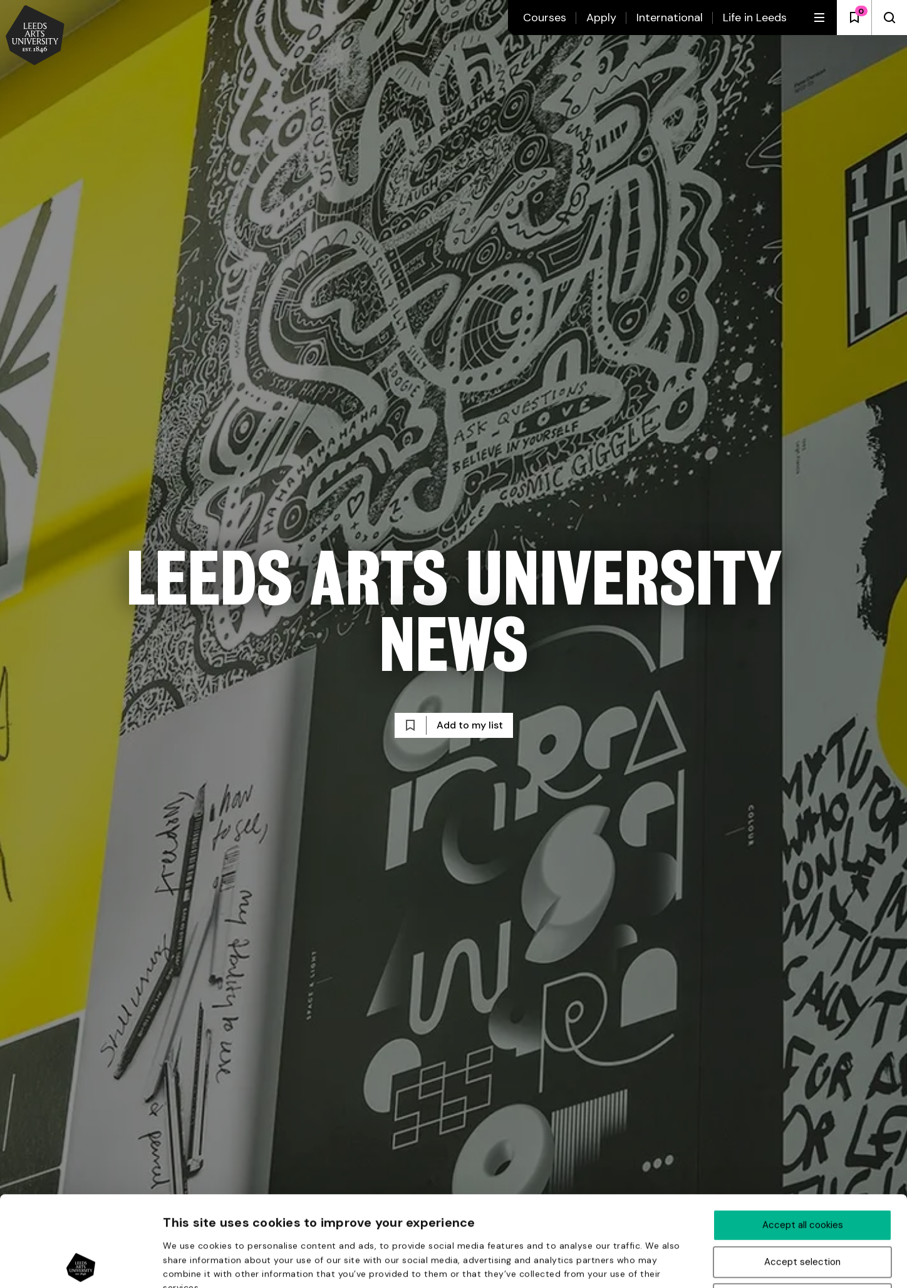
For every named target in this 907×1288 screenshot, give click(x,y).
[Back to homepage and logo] (35, 36)
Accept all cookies (802, 1134)
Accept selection (802, 1171)
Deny (803, 1208)
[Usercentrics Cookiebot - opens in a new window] (81, 1263)
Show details (669, 1264)
